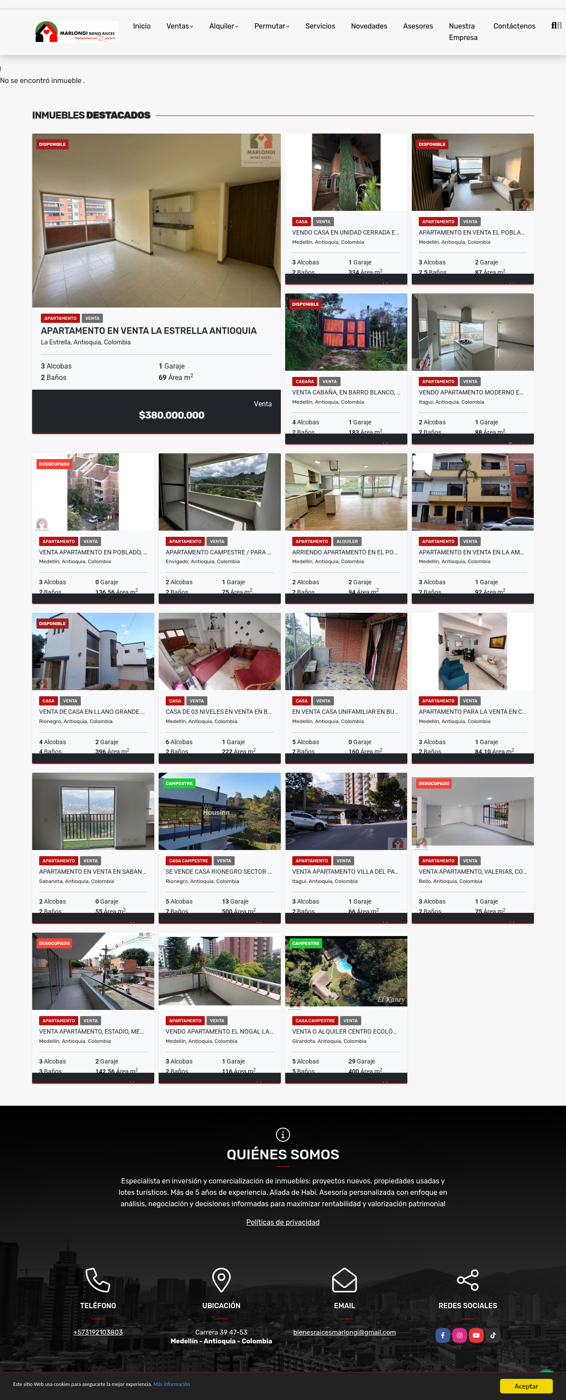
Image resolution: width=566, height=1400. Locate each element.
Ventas (178, 26)
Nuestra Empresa (463, 32)
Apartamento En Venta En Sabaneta (93, 871)
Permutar (269, 26)
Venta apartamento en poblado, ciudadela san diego (93, 552)
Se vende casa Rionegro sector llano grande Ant (220, 871)
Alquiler (221, 26)
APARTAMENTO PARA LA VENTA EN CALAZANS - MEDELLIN (473, 711)
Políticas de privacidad (283, 1222)
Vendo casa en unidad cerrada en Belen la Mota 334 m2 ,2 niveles (346, 232)
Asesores (418, 26)
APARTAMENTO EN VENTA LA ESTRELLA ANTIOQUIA (149, 331)
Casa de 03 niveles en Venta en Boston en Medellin (220, 711)
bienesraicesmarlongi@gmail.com (345, 1332)
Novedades (369, 26)
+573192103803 (98, 1332)
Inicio (142, 26)
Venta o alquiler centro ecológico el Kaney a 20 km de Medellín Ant (346, 1031)
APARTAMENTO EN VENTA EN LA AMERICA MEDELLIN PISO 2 (473, 552)
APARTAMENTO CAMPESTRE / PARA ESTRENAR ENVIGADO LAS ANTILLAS (220, 552)
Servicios (320, 26)
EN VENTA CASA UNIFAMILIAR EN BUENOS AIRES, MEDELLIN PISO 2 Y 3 (346, 711)
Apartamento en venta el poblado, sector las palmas (473, 232)
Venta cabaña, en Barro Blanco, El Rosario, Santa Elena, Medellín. (346, 392)
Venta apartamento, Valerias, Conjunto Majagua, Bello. (473, 871)
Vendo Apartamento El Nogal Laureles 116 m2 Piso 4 (220, 1031)
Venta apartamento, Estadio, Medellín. (93, 1031)
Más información (234, 1386)
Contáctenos (514, 26)
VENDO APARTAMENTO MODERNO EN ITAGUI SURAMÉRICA (473, 392)
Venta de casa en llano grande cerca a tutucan (93, 711)
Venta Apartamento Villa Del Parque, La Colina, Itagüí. (346, 871)
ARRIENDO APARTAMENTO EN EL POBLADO (346, 552)
